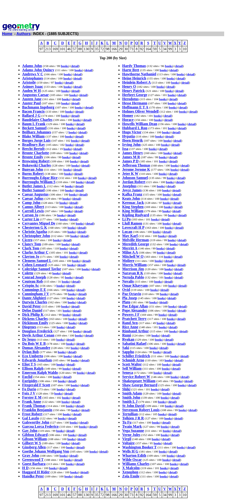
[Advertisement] (113, 12)
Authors (24, 34)
